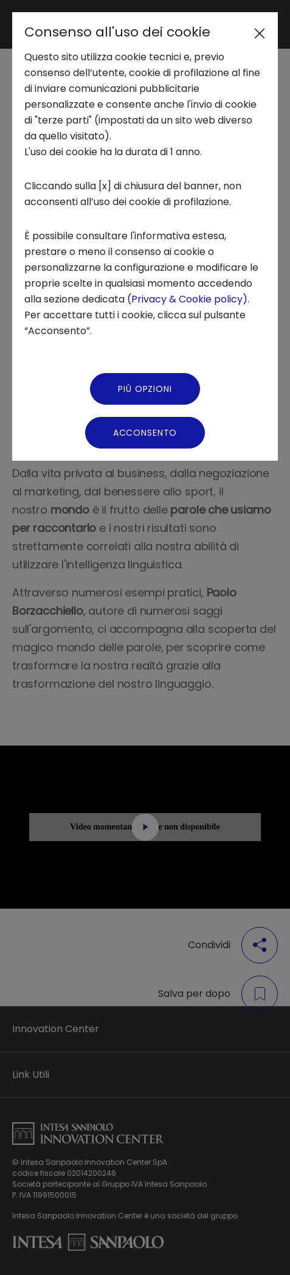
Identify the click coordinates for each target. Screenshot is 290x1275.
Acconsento (145, 433)
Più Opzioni (144, 389)
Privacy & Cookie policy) (189, 299)
